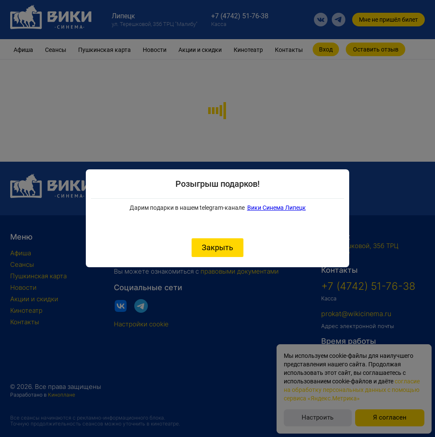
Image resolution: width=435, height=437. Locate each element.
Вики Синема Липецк (276, 207)
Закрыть (217, 247)
